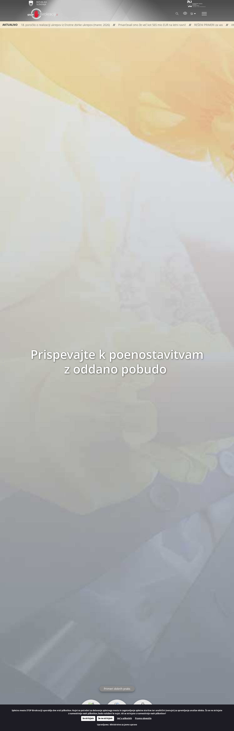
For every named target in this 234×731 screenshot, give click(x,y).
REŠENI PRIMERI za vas (202, 25)
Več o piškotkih (124, 718)
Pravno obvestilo (143, 718)
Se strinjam (88, 718)
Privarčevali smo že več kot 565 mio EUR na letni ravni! (145, 25)
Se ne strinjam (105, 718)
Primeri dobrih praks (117, 688)
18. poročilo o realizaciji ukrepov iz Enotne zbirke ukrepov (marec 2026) (59, 25)
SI (191, 14)
